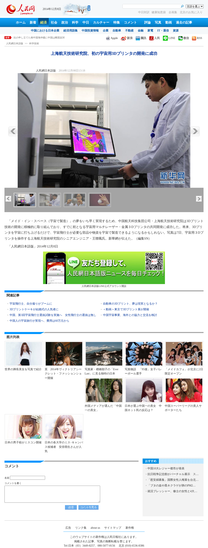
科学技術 (34, 43)
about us (95, 527)
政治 (64, 22)
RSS (197, 38)
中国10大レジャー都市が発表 (165, 468)
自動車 (117, 30)
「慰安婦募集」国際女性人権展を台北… (173, 479)
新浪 (127, 38)
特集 (116, 22)
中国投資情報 (90, 30)
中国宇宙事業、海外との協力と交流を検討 (130, 315)
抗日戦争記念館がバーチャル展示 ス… (173, 474)
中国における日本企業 (45, 30)
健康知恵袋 (159, 12)
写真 (158, 22)
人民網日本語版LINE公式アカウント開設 (104, 270)
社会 (54, 22)
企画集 (173, 12)
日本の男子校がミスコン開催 (23, 442)
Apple (112, 38)
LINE (169, 38)
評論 (147, 22)
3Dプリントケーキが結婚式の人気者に (34, 309)
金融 (140, 30)
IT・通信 (163, 30)
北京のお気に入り (191, 12)
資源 (176, 30)
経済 (43, 22)
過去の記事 (184, 22)
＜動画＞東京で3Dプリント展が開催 (126, 309)
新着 (33, 22)
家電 (150, 30)
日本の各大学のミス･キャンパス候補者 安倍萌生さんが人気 (64, 447)
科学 (75, 22)
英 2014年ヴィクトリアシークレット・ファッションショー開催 (63, 374)
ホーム (21, 22)
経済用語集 (70, 30)
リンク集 (81, 527)
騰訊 (141, 38)
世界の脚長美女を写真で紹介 (23, 369)
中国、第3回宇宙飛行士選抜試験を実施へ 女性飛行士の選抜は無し (53, 315)
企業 (105, 30)
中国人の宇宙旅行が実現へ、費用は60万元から (39, 320)
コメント (130, 22)
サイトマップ (112, 527)
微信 (183, 38)
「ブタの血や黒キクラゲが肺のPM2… (171, 485)
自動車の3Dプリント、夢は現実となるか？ (130, 303)
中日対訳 (144, 12)
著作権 (129, 527)
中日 (85, 22)
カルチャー (101, 22)
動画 (168, 22)
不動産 (129, 30)
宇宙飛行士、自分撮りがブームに (31, 303)
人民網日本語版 (14, 43)
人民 (154, 38)
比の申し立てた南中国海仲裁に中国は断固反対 (39, 37)
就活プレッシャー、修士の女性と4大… (172, 491)
